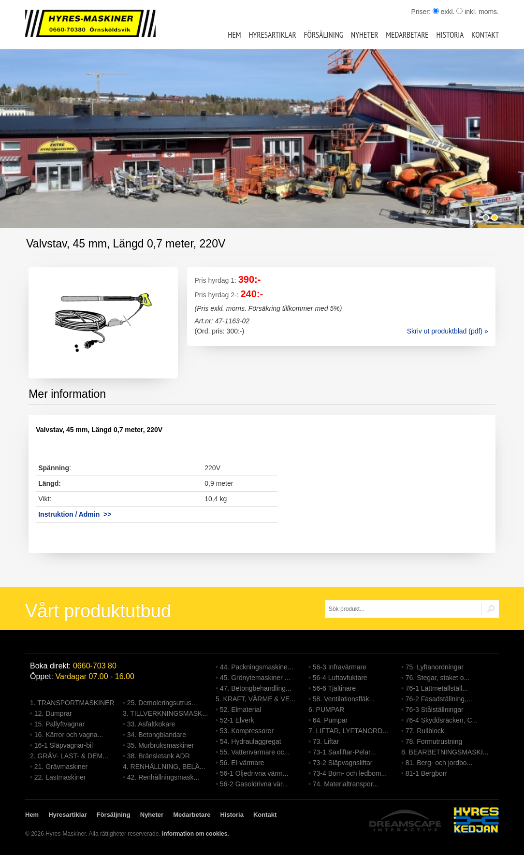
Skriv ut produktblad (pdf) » (447, 331)
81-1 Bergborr (426, 773)
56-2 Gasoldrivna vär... (254, 784)
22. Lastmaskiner (60, 777)
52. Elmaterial (241, 709)
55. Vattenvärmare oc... (255, 752)
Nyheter (364, 34)
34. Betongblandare (156, 735)
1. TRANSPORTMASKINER (72, 703)
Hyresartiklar (272, 34)
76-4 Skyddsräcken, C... (442, 720)
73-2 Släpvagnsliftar (343, 763)
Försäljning (324, 34)
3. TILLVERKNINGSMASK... (165, 713)
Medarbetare (407, 34)
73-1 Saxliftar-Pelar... (344, 752)
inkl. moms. (477, 11)
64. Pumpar (330, 720)
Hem (234, 34)
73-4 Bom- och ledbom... (350, 773)
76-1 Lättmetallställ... (437, 688)
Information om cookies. (195, 833)
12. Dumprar (53, 713)
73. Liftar (326, 741)
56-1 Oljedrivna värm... (254, 773)
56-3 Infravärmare (339, 667)
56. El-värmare (242, 763)
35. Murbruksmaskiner (160, 745)
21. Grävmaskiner (60, 766)
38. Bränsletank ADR (158, 756)
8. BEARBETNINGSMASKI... (445, 752)
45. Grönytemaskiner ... (255, 677)
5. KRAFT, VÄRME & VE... (255, 699)
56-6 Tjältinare (334, 688)
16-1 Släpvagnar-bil (63, 745)
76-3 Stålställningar (435, 709)
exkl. (444, 11)
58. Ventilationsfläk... (344, 699)
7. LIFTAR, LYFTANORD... (348, 731)
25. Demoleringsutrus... (162, 703)
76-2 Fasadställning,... (439, 699)
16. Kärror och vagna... (68, 735)
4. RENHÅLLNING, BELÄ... (164, 766)
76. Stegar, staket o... (437, 677)
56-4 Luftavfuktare (340, 677)
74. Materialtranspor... (345, 784)
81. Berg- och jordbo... (439, 763)
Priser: (421, 11)
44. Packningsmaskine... (256, 667)
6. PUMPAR (326, 709)
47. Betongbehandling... (255, 688)
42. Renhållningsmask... (163, 777)
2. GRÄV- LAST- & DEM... (69, 756)
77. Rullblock (425, 731)
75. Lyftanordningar (435, 667)
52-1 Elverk (237, 720)
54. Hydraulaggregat (250, 741)
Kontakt (485, 34)
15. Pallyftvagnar (59, 724)
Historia (450, 34)
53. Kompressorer (247, 731)
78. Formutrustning (434, 741)
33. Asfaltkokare (151, 724)
